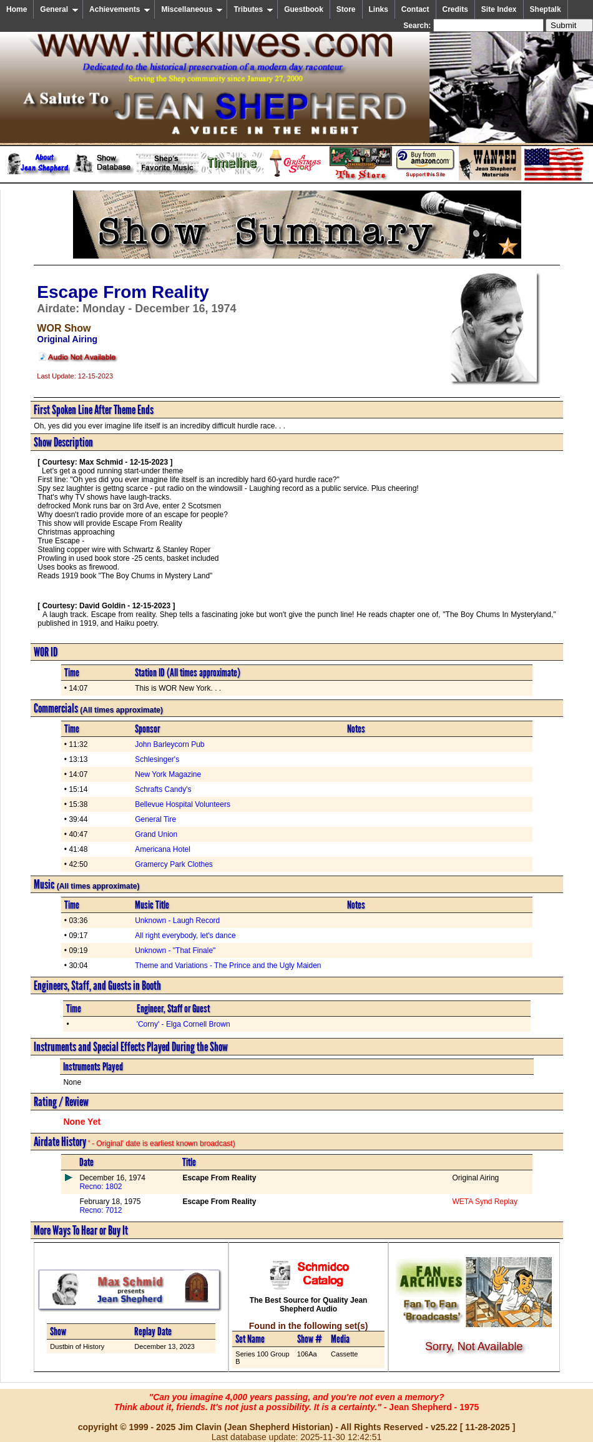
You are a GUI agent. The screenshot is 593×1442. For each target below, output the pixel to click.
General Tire (155, 819)
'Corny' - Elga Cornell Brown (183, 1024)
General (59, 9)
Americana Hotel (162, 849)
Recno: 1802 (100, 1186)
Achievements (119, 9)
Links (378, 9)
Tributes (253, 9)
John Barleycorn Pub (169, 744)
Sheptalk (545, 9)
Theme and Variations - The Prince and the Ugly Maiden (228, 965)
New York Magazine (168, 774)
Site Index (499, 9)
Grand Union (156, 834)
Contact (415, 9)
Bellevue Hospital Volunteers (182, 804)
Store (346, 9)
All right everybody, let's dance (185, 935)
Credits (455, 9)
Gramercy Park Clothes (174, 864)
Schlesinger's (157, 759)
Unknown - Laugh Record (177, 920)
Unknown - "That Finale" (175, 950)
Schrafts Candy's (163, 789)
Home (16, 9)
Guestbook (303, 9)
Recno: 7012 (100, 1210)
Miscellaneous (192, 9)
